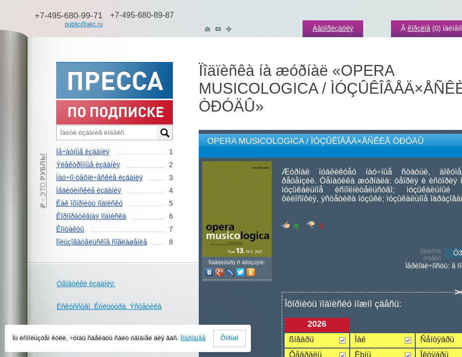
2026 (317, 324)
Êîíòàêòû (70, 229)
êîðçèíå (418, 28)
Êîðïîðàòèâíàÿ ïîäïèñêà (91, 216)
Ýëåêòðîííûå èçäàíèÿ (88, 165)
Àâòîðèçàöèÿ (332, 28)
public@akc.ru (83, 24)
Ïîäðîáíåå (193, 338)
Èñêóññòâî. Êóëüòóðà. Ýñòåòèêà (109, 306)
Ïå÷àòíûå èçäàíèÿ (82, 152)
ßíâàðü (301, 339)
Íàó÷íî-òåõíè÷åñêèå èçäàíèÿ (99, 177)
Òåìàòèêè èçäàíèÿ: (86, 284)
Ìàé (360, 339)
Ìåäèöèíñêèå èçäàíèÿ (88, 190)
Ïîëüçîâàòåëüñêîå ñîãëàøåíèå (101, 242)
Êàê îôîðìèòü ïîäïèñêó (89, 203)
